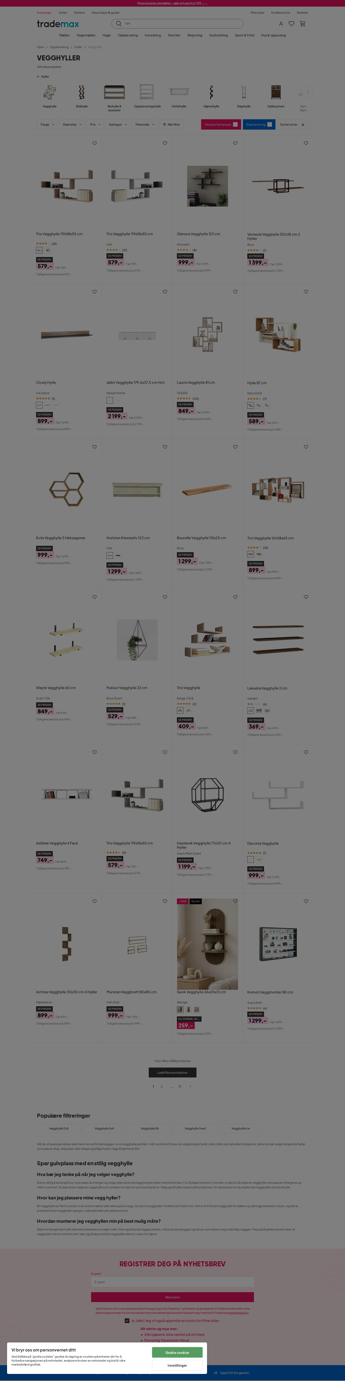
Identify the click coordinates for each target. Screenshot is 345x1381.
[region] (107, 1358)
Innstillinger (177, 1365)
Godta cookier (177, 1352)
